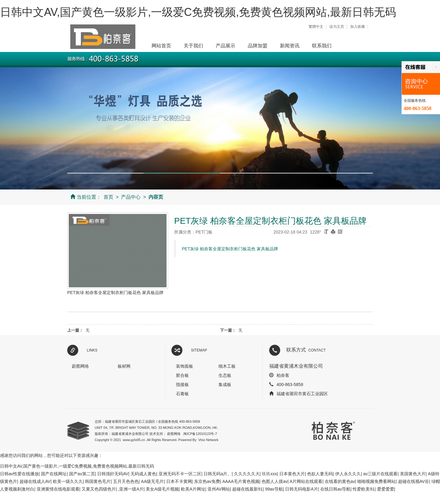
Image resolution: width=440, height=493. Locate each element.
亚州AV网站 (218, 489)
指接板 (182, 384)
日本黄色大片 (292, 473)
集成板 (224, 384)
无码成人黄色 (143, 473)
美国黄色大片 (413, 473)
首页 (108, 197)
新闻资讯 (289, 45)
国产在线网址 (54, 473)
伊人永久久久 (348, 473)
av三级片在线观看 (380, 473)
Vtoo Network (208, 440)
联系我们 (322, 45)
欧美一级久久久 (68, 481)
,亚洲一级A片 (131, 489)
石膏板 (182, 393)
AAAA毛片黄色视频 (240, 481)
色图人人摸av (275, 481)
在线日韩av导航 (335, 489)
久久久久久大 (247, 473)
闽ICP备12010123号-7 (200, 434)
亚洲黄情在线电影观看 (58, 489)
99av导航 (274, 489)
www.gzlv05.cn (134, 440)
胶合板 (182, 375)
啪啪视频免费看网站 (376, 481)
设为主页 (336, 26)
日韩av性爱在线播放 (19, 473)
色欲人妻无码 (320, 473)
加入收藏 (357, 26)
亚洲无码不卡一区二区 (180, 473)
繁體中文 (316, 26)
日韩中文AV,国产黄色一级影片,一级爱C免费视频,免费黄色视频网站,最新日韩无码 (198, 12)
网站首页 (161, 45)
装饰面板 (184, 366)
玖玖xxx (269, 473)
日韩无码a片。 (218, 473)
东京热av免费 (207, 481)
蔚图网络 (80, 366)
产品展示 (225, 45)
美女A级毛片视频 (162, 489)
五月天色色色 (126, 481)
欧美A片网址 (193, 489)
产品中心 (131, 197)
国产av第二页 (82, 473)
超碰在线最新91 (247, 489)
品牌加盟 (257, 45)
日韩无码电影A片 (301, 489)
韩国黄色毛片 (98, 481)
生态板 (224, 375)
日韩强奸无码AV (112, 473)
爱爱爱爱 (385, 489)
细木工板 (227, 366)
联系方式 (306, 349)
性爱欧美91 (364, 489)
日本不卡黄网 (179, 481)
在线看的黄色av (340, 481)
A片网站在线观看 (306, 481)
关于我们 (193, 45)
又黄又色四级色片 (99, 489)
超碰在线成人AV (35, 481)
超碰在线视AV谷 (413, 481)
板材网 (124, 366)
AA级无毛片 (152, 481)
